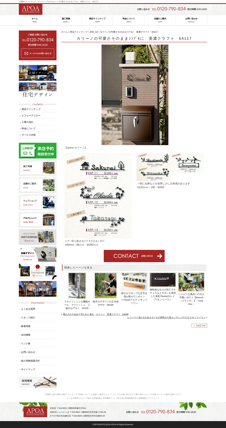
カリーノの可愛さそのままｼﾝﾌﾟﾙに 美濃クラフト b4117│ (75, 1)
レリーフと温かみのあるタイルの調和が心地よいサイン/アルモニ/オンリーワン (166, 317)
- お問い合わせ (27, 352)
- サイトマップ (27, 369)
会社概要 (106, 398)
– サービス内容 (28, 135)
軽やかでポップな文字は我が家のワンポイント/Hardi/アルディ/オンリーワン (134, 298)
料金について (128, 20)
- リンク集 (25, 343)
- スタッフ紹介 (27, 317)
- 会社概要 (25, 334)
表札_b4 (94, 32)
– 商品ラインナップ (30, 109)
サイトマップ (153, 398)
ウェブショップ (112, 394)
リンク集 (116, 398)
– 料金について (28, 128)
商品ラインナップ (97, 20)
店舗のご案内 (160, 20)
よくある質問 (72, 398)
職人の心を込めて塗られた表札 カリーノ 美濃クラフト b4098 (96, 314)
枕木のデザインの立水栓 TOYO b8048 (106, 303)
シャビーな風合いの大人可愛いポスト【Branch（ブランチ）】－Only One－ (191, 299)
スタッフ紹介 (85, 398)
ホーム (34, 20)
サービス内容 (150, 394)
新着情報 (97, 398)
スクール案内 (164, 394)
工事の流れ (138, 394)
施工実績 (65, 20)
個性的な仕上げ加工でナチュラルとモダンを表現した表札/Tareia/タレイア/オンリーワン (163, 294)
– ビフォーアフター (30, 115)
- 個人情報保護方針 (30, 360)
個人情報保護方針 (129, 398)
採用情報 (142, 398)
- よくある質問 (27, 309)
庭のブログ (176, 394)
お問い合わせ (191, 20)
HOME (48, 394)
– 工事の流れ (26, 122)
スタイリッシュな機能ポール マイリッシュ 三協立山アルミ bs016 (77, 304)
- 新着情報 (25, 326)
